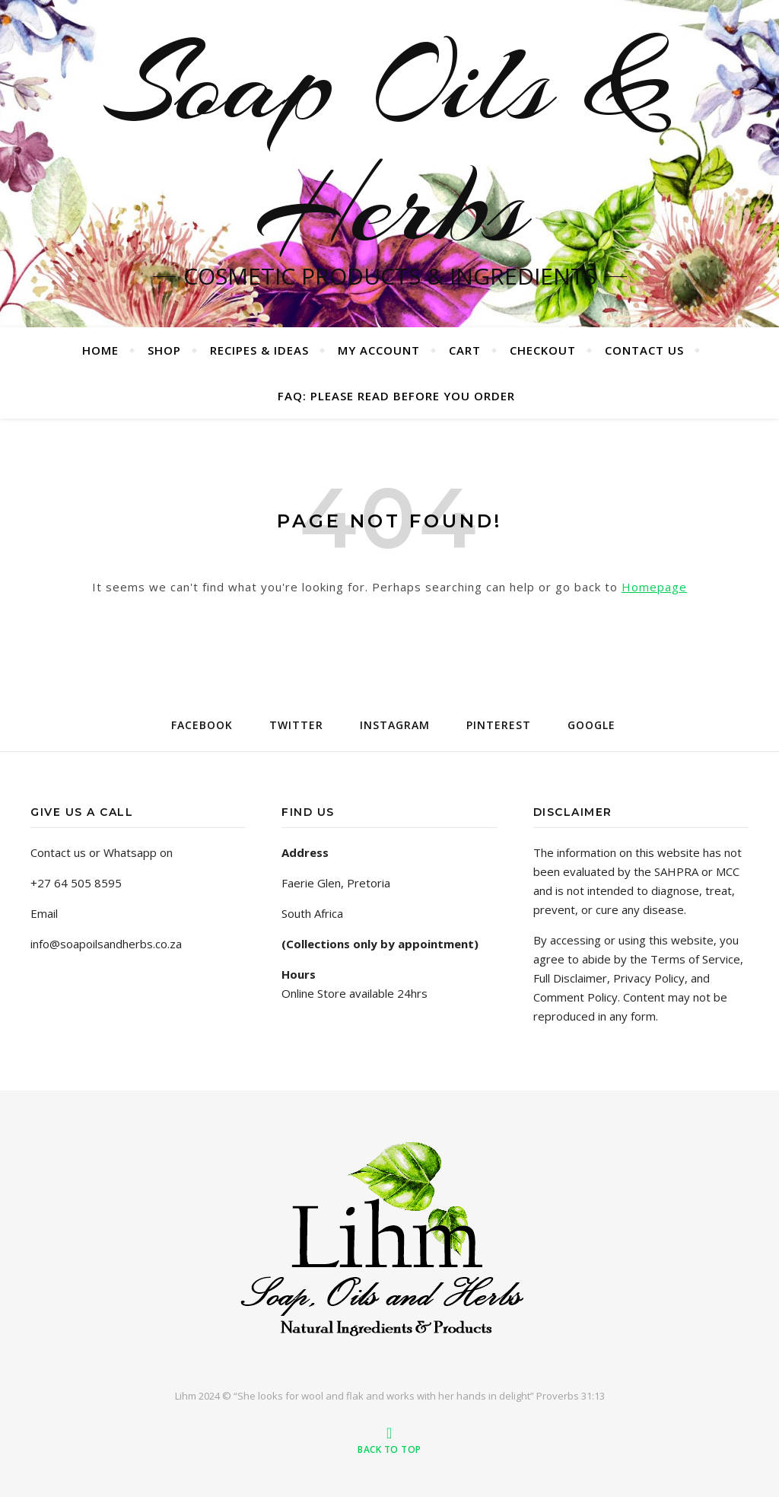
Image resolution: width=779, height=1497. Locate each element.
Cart (465, 350)
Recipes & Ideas (259, 350)
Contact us (644, 350)
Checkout (543, 350)
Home (100, 350)
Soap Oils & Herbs (389, 144)
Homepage (654, 586)
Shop (164, 350)
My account (379, 350)
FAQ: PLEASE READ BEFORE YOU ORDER (396, 395)
